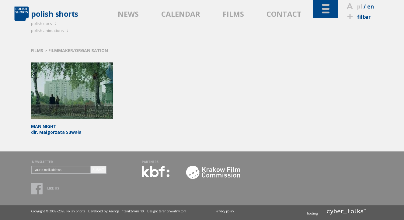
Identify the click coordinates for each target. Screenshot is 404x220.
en (370, 6)
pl (359, 6)
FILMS (233, 14)
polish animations (50, 30)
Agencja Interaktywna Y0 (126, 211)
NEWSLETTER (42, 162)
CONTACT (283, 14)
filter (358, 16)
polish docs (44, 23)
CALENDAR (180, 14)
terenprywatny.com (172, 211)
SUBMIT (98, 170)
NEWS (128, 14)
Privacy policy (224, 211)
